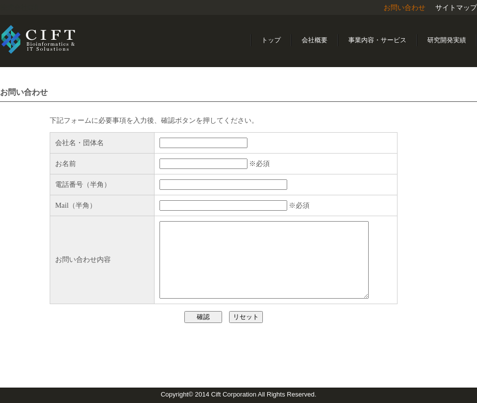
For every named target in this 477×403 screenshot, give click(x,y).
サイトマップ (456, 7)
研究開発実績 (446, 40)
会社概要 (314, 40)
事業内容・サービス (377, 40)
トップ (271, 40)
